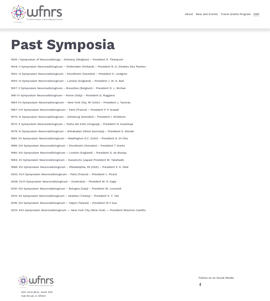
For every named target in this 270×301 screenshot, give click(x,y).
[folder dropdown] (189, 14)
